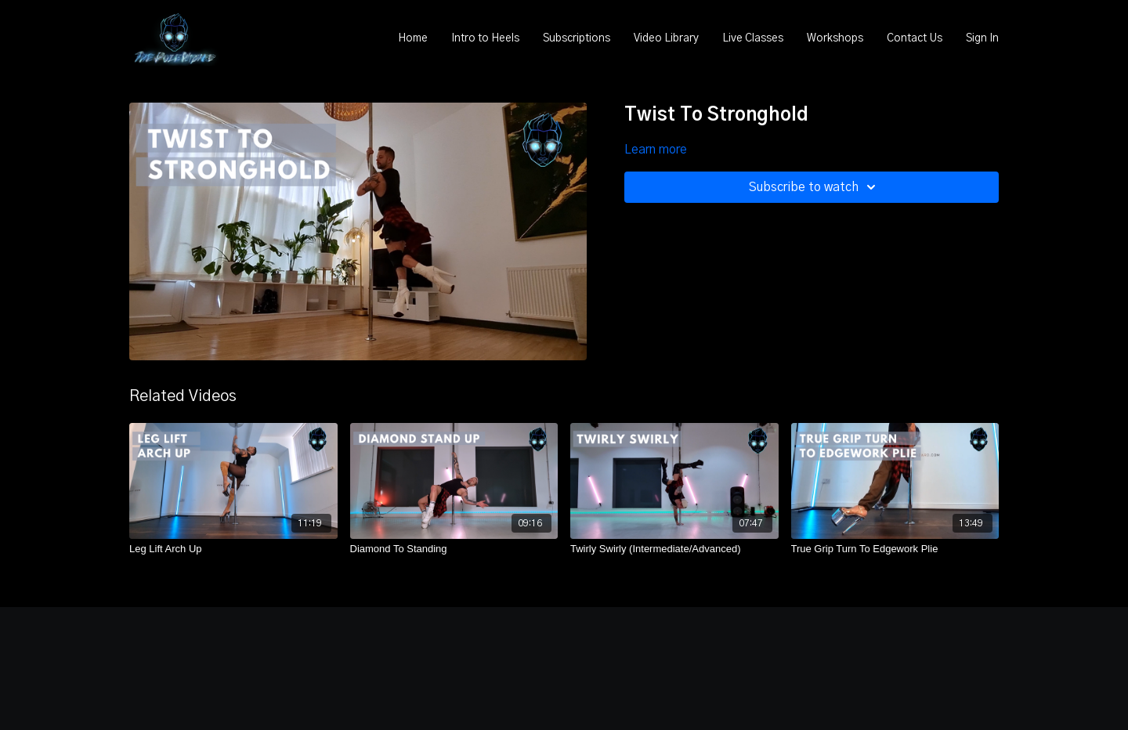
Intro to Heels (485, 38)
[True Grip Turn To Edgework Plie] (895, 549)
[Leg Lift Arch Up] (233, 549)
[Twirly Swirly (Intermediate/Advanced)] (674, 549)
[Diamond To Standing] (454, 549)
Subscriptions (576, 38)
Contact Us (914, 38)
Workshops (835, 38)
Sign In (982, 38)
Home (413, 38)
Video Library (666, 38)
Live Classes (752, 38)
